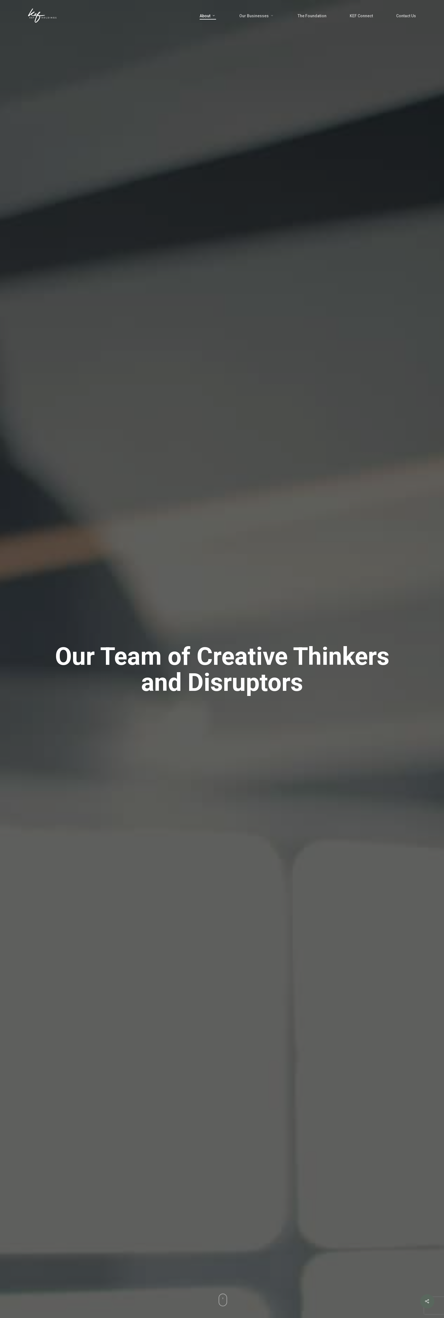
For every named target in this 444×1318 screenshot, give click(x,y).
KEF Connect (361, 16)
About (207, 16)
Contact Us (406, 16)
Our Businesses (256, 16)
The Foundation (312, 16)
